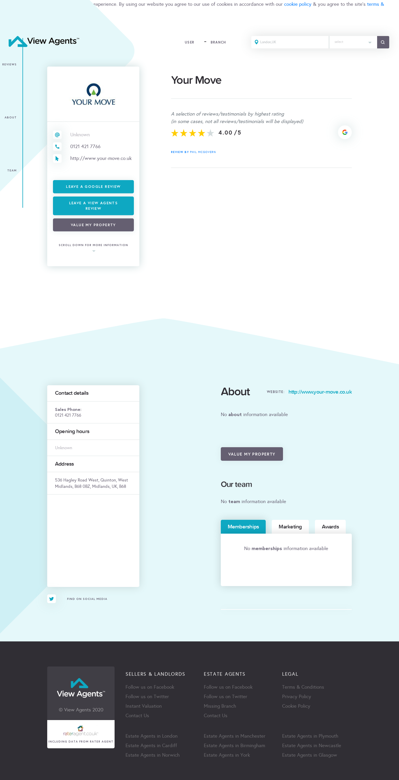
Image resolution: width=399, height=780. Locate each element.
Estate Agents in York (227, 755)
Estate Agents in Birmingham (234, 746)
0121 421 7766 (85, 146)
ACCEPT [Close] (11, 24)
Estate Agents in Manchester (234, 736)
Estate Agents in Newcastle (311, 746)
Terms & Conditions (303, 687)
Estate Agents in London (152, 736)
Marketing (290, 527)
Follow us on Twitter (147, 697)
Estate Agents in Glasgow (309, 755)
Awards (330, 527)
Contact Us (137, 716)
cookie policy (297, 4)
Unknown (80, 135)
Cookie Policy (296, 706)
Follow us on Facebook (150, 687)
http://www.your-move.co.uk (101, 158)
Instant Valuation (144, 706)
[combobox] (353, 42)
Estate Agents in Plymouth (310, 736)
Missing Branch (220, 706)
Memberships (243, 527)
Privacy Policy (296, 697)
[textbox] (353, 40)
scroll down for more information (93, 245)
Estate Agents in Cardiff (151, 746)
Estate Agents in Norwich (153, 755)
